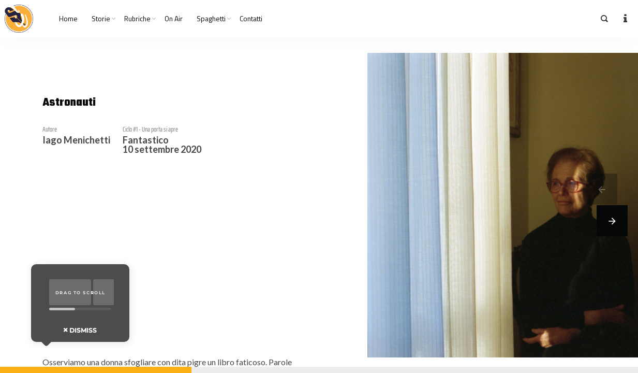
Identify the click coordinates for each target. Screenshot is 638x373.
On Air (174, 18)
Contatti (251, 18)
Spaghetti (211, 18)
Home (68, 18)
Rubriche (137, 18)
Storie (101, 18)
